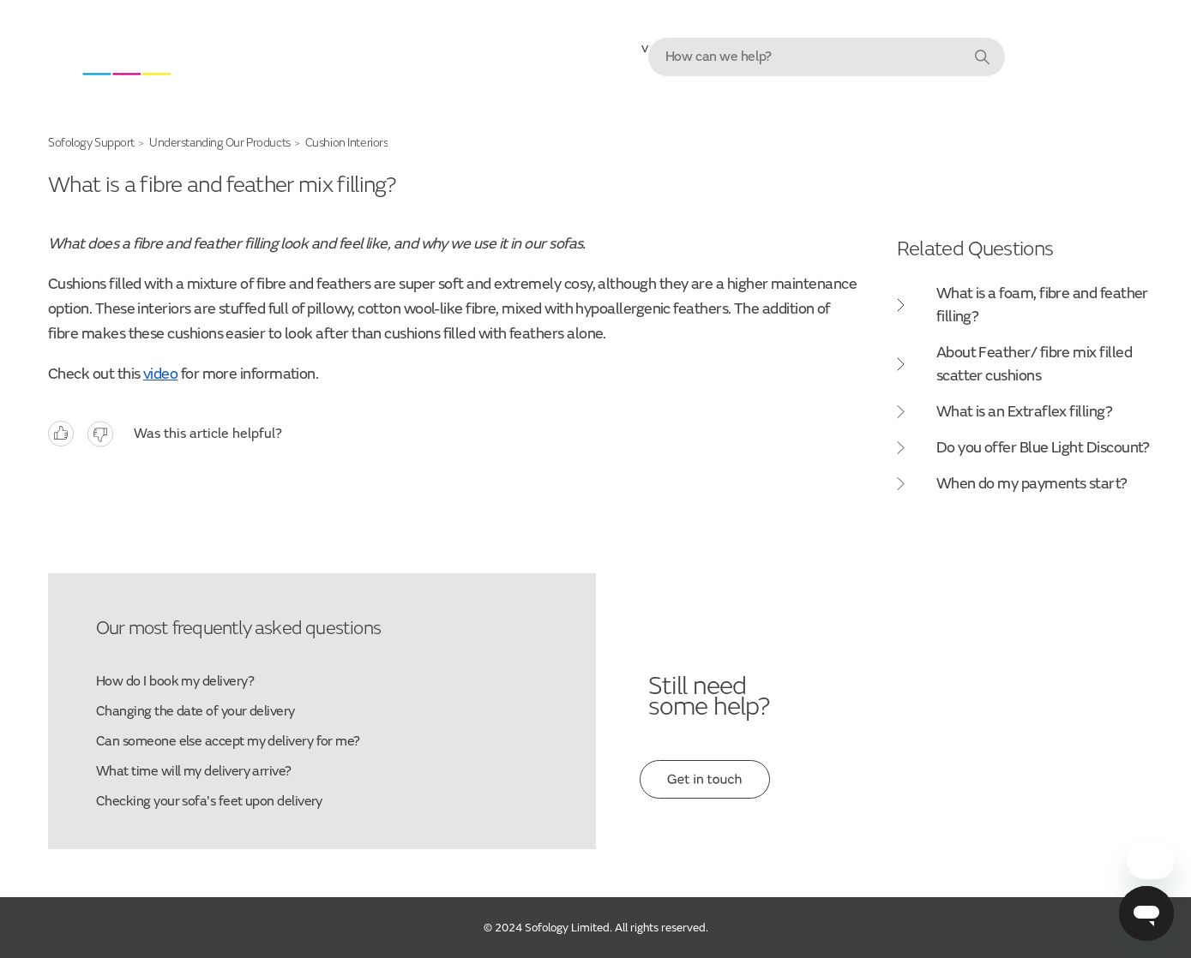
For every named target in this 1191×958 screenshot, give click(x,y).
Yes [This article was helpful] (61, 434)
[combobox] (826, 57)
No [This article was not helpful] (100, 434)
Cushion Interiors (346, 142)
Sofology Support (91, 142)
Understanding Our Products (220, 142)
